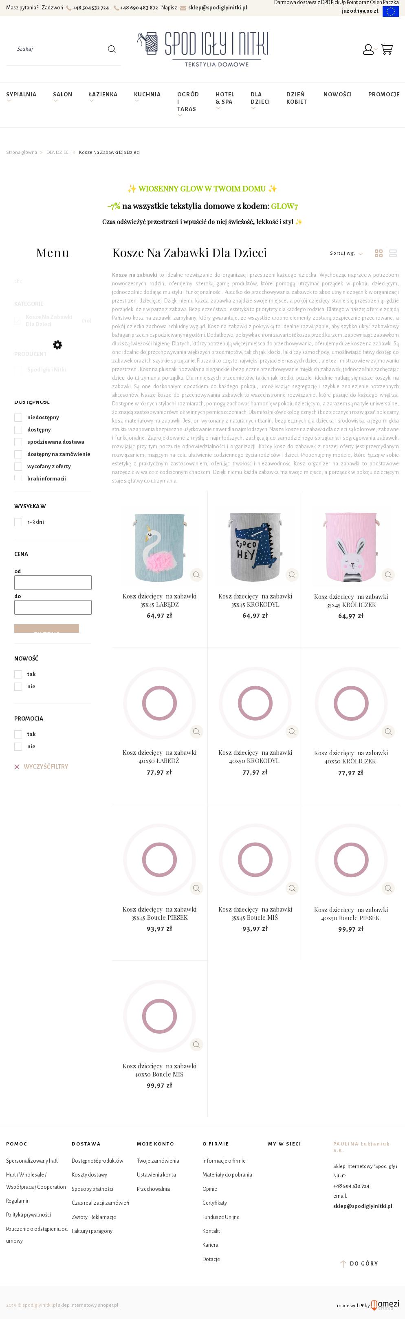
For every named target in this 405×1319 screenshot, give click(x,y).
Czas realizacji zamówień (100, 1203)
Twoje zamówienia (158, 1161)
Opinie (209, 1189)
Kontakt (211, 1231)
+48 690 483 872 (137, 8)
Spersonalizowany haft (32, 1161)
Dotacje (211, 1259)
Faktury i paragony (92, 1231)
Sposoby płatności (92, 1189)
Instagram (295, 1161)
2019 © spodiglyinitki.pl (31, 1305)
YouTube (295, 1181)
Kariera (210, 1245)
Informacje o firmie (224, 1161)
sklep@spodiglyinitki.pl (213, 8)
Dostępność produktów (97, 1161)
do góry (359, 1264)
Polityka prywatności (28, 1215)
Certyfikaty (214, 1203)
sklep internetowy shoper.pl (88, 1305)
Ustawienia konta (156, 1175)
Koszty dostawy (89, 1175)
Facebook (275, 1161)
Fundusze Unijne (221, 1217)
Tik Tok (275, 1181)
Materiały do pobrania (227, 1175)
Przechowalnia (153, 1189)
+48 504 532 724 (88, 8)
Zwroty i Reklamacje (94, 1217)
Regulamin (18, 1201)
